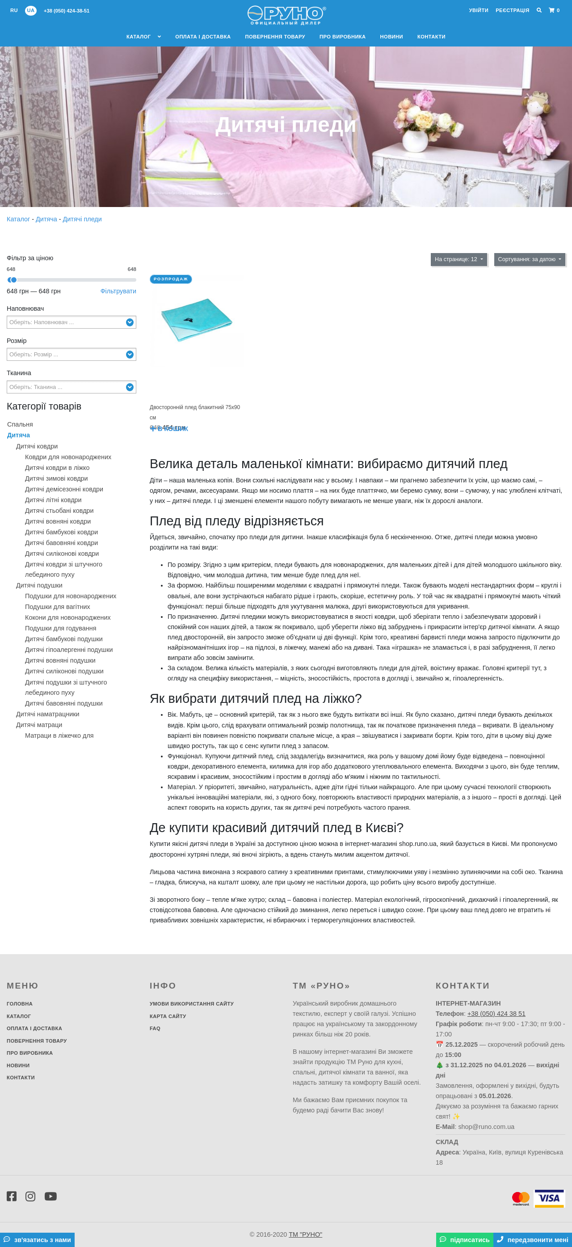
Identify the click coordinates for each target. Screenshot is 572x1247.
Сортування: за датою (527, 259)
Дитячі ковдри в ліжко (57, 467)
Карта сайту (168, 1016)
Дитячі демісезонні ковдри (64, 489)
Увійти (478, 10)
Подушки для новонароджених (70, 596)
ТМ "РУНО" (305, 1234)
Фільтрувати (118, 291)
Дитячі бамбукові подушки (64, 639)
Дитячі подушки (39, 585)
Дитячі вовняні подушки (60, 660)
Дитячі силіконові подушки (64, 671)
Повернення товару (275, 36)
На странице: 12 (457, 259)
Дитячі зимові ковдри (56, 478)
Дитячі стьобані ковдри (59, 510)
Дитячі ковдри (37, 446)
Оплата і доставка (203, 36)
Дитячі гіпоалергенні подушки (69, 649)
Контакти (431, 36)
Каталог (143, 36)
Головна (20, 1003)
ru (14, 10)
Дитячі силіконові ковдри (62, 553)
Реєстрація (512, 10)
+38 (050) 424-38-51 (66, 10)
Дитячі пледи (82, 219)
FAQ (155, 1028)
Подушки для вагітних (57, 606)
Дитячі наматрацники (48, 714)
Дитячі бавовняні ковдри (61, 542)
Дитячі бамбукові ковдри (61, 532)
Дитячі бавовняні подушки (64, 703)
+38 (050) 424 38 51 (496, 1013)
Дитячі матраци (39, 724)
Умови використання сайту (192, 1003)
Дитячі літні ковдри (53, 499)
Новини (391, 36)
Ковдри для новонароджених (68, 457)
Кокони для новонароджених (68, 617)
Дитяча (47, 219)
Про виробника (343, 36)
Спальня (20, 424)
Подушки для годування (60, 628)
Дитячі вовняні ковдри (58, 521)
